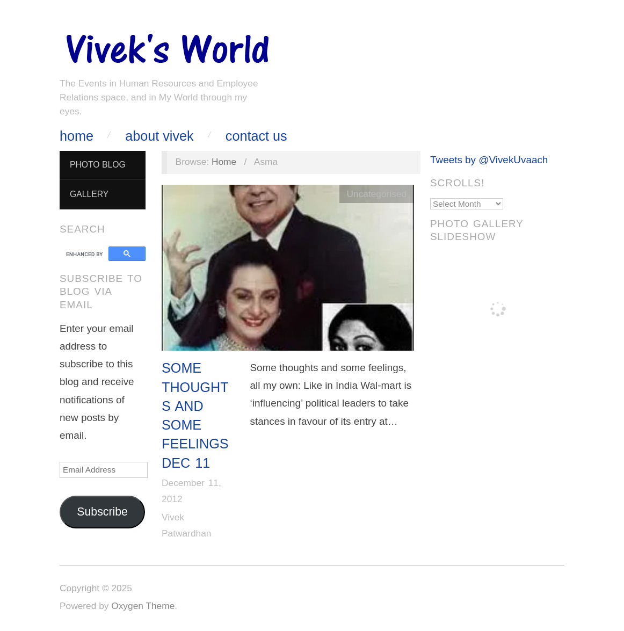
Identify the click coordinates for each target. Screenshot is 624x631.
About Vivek (159, 136)
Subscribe (102, 511)
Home (76, 136)
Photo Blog (98, 164)
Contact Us (256, 136)
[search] (85, 254)
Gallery (89, 194)
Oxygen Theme (143, 605)
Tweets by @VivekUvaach (489, 159)
